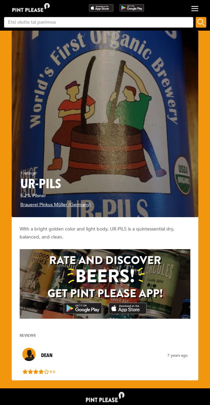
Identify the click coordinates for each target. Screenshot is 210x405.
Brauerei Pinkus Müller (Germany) (55, 205)
